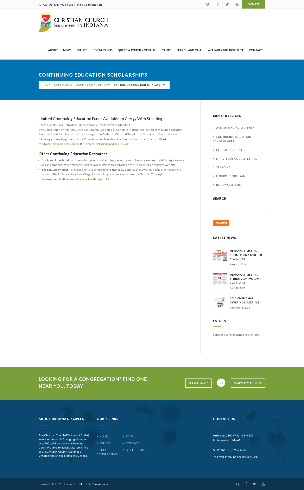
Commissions (102, 50)
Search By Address (248, 383)
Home (46, 85)
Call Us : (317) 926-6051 (58, 4)
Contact (256, 50)
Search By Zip (198, 383)
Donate (254, 4)
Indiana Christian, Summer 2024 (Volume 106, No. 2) (246, 255)
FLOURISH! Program (231, 176)
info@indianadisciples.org (241, 456)
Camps (166, 50)
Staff (129, 436)
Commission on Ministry (93, 85)
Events (82, 50)
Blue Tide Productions (93, 484)
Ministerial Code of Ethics (236, 158)
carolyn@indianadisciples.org (57, 143)
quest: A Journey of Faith (137, 50)
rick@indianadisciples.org (112, 143)
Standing (223, 167)
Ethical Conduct (229, 150)
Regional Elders (228, 184)
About (53, 50)
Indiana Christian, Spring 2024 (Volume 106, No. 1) (245, 278)
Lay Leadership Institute (225, 50)
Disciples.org (136, 449)
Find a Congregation (88, 4)
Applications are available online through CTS (81, 179)
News (67, 50)
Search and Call (189, 50)
